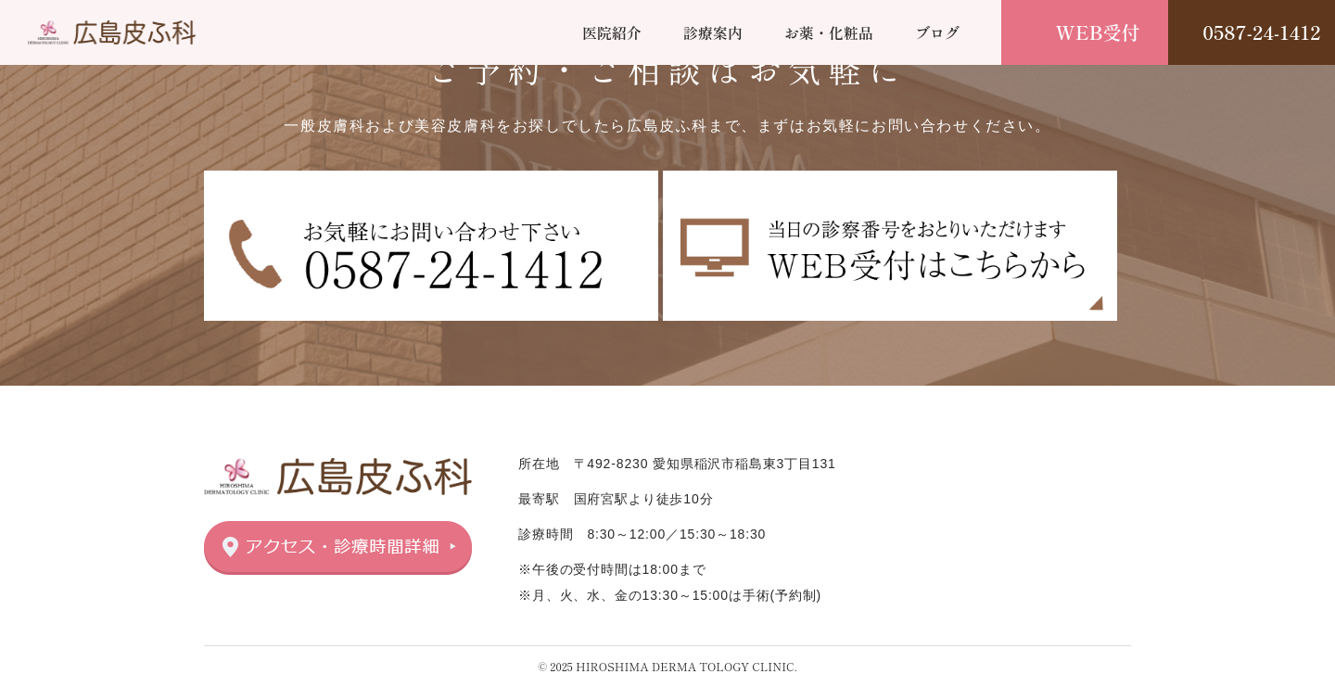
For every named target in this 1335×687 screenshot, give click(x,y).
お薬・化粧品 (828, 32)
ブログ (937, 32)
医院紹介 (612, 32)
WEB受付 (1098, 32)
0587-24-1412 (1261, 32)
